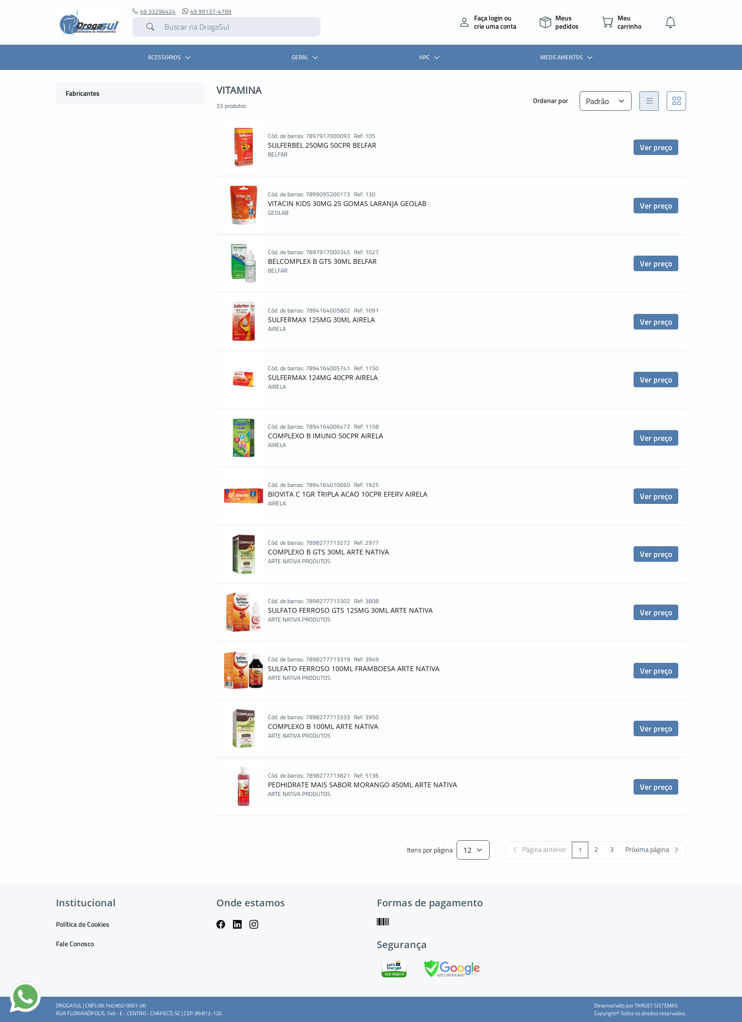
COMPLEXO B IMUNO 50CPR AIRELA (325, 435)
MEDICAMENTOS (567, 57)
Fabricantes (83, 93)
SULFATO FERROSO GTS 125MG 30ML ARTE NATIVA (350, 610)
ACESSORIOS (170, 57)
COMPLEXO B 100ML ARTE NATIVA (323, 726)
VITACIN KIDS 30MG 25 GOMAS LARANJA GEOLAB (347, 203)
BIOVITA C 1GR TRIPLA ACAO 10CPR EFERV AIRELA (347, 494)
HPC (430, 57)
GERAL (306, 57)
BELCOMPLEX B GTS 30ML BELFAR (322, 261)
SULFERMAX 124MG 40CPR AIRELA (323, 377)
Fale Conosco (75, 943)
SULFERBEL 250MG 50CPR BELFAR (322, 145)
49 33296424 (154, 11)
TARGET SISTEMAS (656, 1005)
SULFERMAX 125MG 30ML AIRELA (321, 319)
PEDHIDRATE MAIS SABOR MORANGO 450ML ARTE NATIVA (362, 784)
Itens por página (430, 850)
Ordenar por (550, 100)
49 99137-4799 (206, 11)
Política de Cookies (82, 924)
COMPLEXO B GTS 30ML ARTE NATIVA (328, 551)
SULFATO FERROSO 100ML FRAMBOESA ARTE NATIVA (354, 668)
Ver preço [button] (656, 147)
